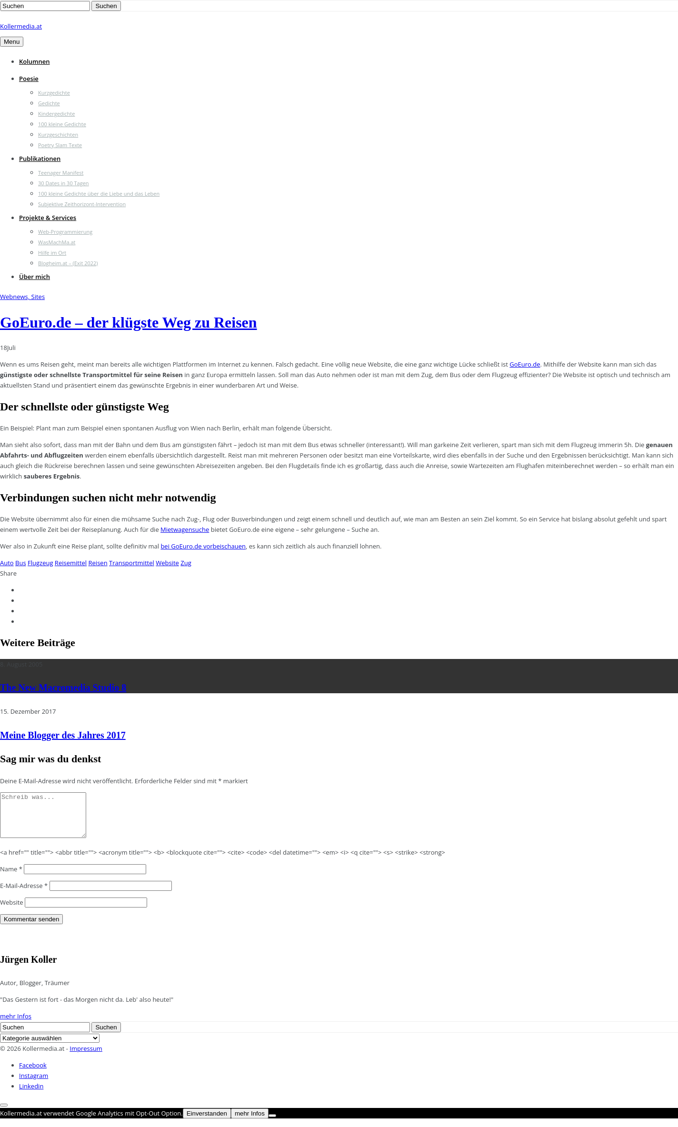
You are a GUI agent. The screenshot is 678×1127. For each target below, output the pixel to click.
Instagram (33, 1084)
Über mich (34, 276)
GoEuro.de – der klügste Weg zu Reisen (128, 322)
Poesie (29, 78)
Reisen (98, 563)
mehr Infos (15, 1024)
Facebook (33, 1073)
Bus (20, 563)
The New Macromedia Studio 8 (63, 687)
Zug (185, 563)
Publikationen (39, 158)
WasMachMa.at (56, 242)
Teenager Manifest (60, 172)
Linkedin (31, 1094)
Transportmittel (131, 563)
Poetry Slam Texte (60, 145)
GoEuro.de (524, 364)
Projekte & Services (47, 217)
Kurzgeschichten (58, 134)
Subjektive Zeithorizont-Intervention (82, 204)
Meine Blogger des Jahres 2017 (63, 735)
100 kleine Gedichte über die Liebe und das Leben (99, 193)
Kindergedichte (56, 113)
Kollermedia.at (21, 26)
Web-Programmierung (65, 231)
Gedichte (49, 103)
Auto (7, 563)
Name (11, 877)
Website (167, 563)
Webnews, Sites (22, 296)
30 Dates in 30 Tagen (63, 183)
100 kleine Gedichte (62, 124)
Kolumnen (34, 61)
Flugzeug (40, 563)
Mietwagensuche (184, 529)
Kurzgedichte (54, 92)
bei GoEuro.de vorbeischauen (203, 546)
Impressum (86, 1057)
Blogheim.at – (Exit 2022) (68, 263)
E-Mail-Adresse (24, 894)
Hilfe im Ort (52, 252)
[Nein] (272, 1124)
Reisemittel (71, 563)
